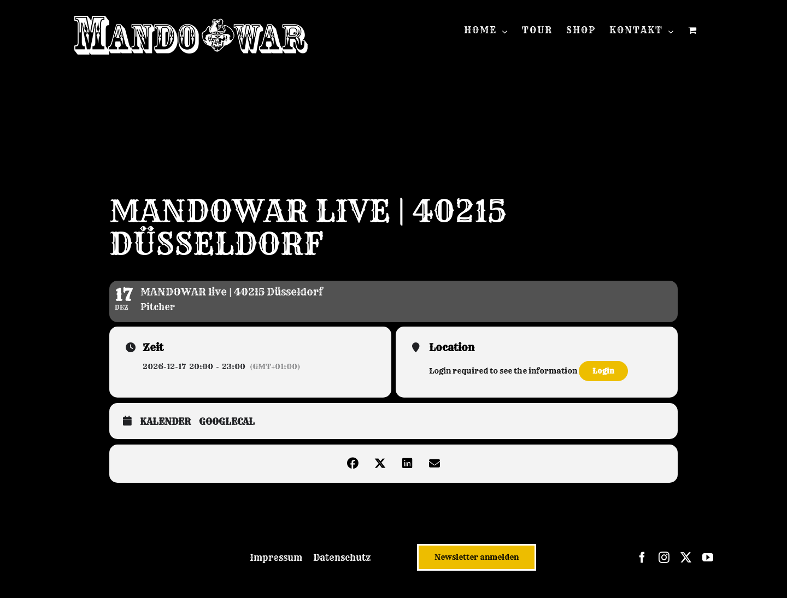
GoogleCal (227, 422)
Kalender (165, 422)
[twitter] (685, 557)
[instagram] (664, 557)
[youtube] (707, 557)
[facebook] (642, 557)
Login (603, 370)
